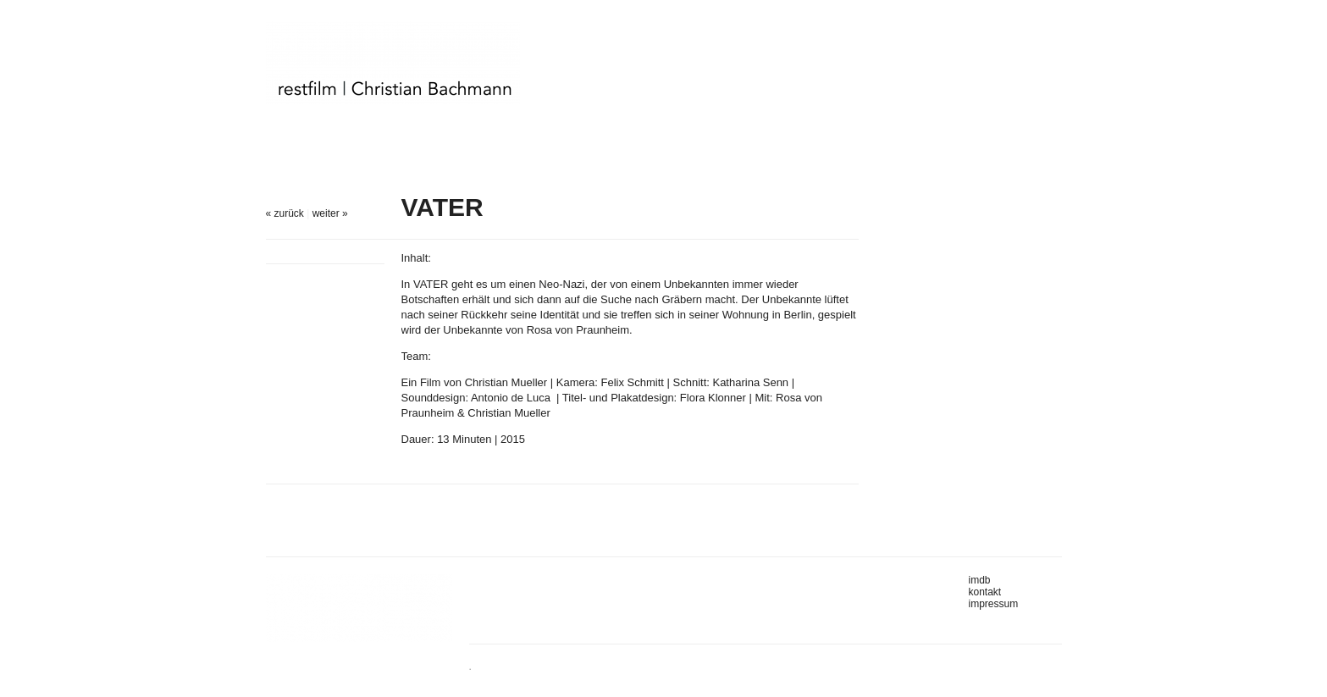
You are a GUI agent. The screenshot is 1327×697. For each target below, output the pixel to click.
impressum (994, 604)
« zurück (285, 213)
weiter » (330, 213)
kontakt (985, 592)
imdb (980, 580)
